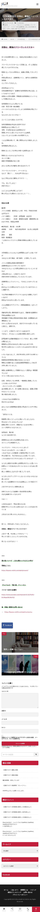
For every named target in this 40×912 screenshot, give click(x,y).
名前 (4, 710)
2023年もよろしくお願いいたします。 (14, 790)
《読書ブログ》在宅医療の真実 (12, 807)
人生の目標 (31, 27)
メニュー (20, 909)
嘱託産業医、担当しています (11, 780)
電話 (28, 909)
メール (4, 719)
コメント (5, 691)
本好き (23, 29)
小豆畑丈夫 (25, 807)
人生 (26, 27)
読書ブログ (18, 29)
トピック (33, 890)
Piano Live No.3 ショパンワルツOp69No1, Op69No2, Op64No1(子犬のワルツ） (18, 823)
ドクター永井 (15, 27)
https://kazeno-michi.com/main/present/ (15, 570)
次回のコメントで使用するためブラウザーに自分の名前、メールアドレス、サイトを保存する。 (19, 738)
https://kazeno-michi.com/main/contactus (18, 612)
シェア (12, 909)
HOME (5, 39)
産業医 (6, 25)
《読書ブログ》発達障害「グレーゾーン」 (15, 785)
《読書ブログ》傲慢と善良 (10, 770)
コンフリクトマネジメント (16, 25)
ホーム (6, 890)
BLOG (12, 39)
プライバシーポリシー (20, 895)
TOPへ (36, 909)
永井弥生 (27, 25)
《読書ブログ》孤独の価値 (10, 775)
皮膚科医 (21, 27)
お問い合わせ (27, 892)
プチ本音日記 (20, 23)
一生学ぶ (8, 29)
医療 (12, 29)
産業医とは (24, 890)
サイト (3, 727)
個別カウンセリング (14, 892)
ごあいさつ (14, 890)
